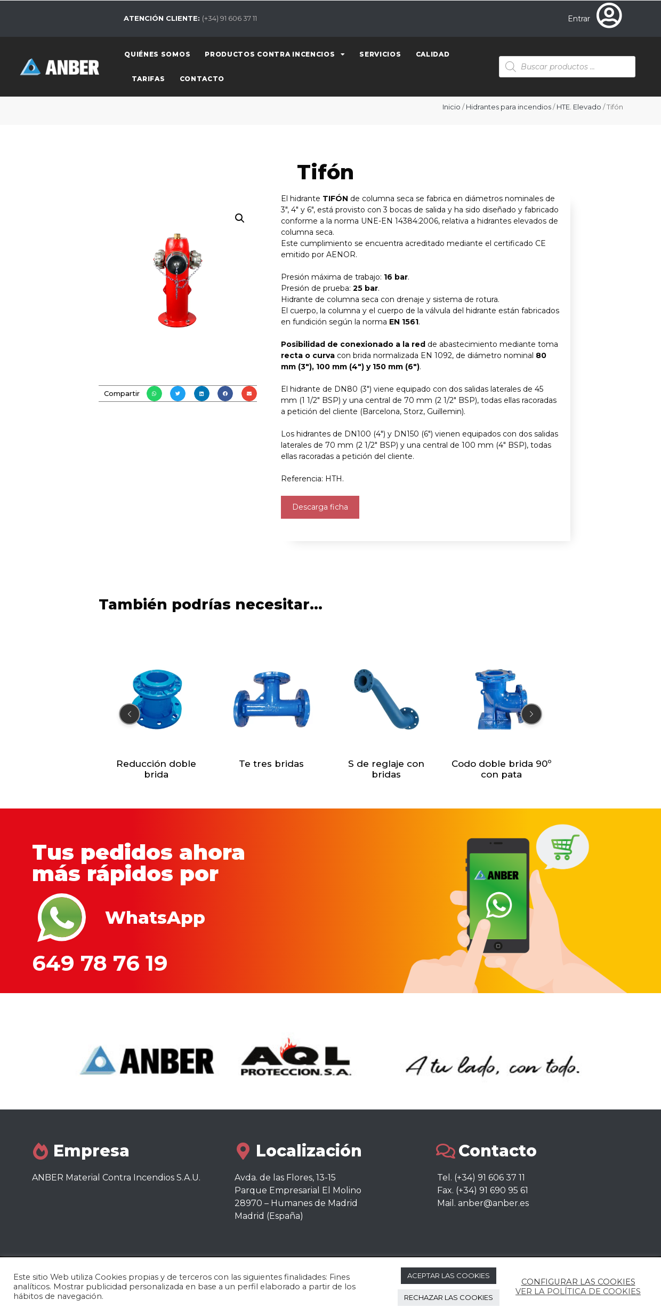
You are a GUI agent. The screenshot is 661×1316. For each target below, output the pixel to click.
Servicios (380, 54)
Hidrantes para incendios (508, 106)
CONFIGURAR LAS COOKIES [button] (578, 1282)
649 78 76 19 (100, 963)
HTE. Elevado (579, 106)
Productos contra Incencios (275, 54)
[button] (154, 393)
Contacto (202, 79)
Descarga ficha (320, 507)
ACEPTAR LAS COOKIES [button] (448, 1275)
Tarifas (148, 79)
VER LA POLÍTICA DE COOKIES (578, 1291)
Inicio (451, 106)
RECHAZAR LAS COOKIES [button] (448, 1297)
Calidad (433, 54)
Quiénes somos (157, 54)
